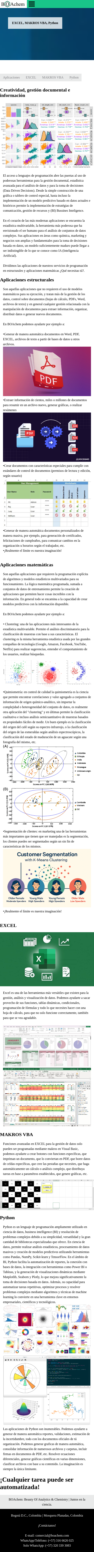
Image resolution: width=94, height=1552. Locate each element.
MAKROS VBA (52, 77)
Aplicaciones (11, 77)
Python (74, 77)
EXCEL (31, 77)
